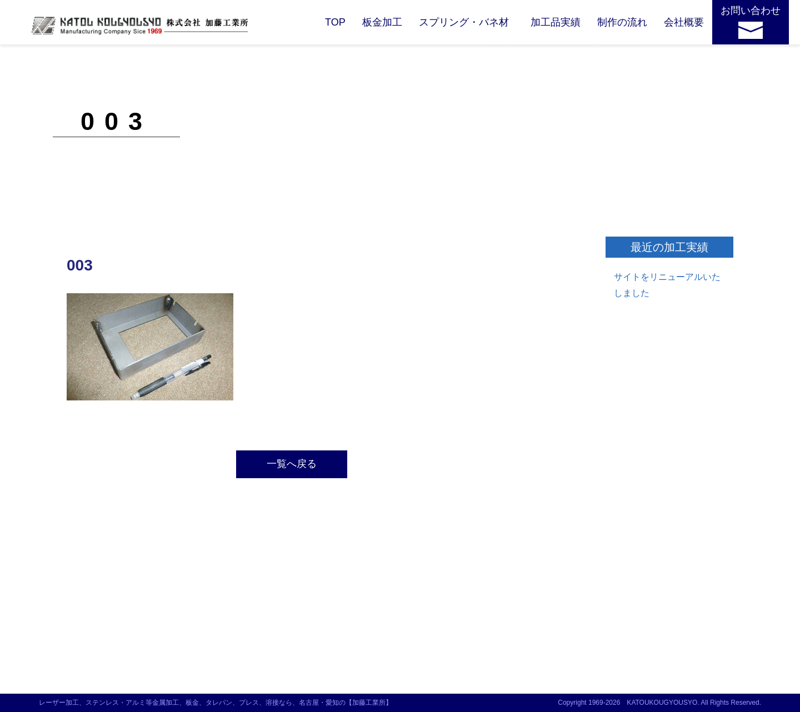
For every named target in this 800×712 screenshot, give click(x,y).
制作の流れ (622, 22)
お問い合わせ (751, 10)
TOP (335, 22)
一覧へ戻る (292, 463)
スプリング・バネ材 (464, 22)
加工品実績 (556, 22)
